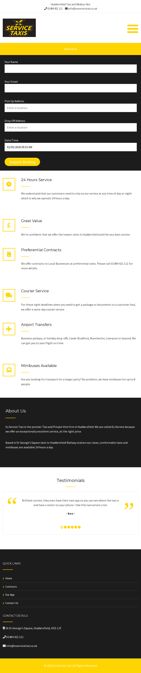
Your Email (70, 85)
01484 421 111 (53, 8)
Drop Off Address (70, 124)
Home (8, 578)
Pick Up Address (70, 104)
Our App (10, 594)
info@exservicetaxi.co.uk (81, 8)
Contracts (11, 586)
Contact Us (11, 603)
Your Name (70, 65)
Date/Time (70, 143)
